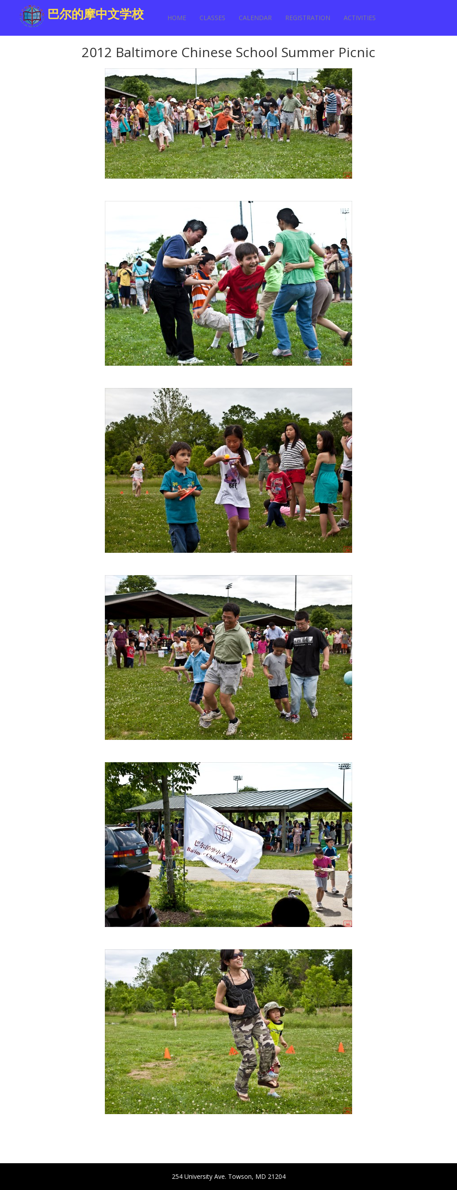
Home (176, 17)
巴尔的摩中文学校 (95, 13)
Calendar (255, 17)
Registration (307, 17)
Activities (360, 17)
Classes (212, 17)
